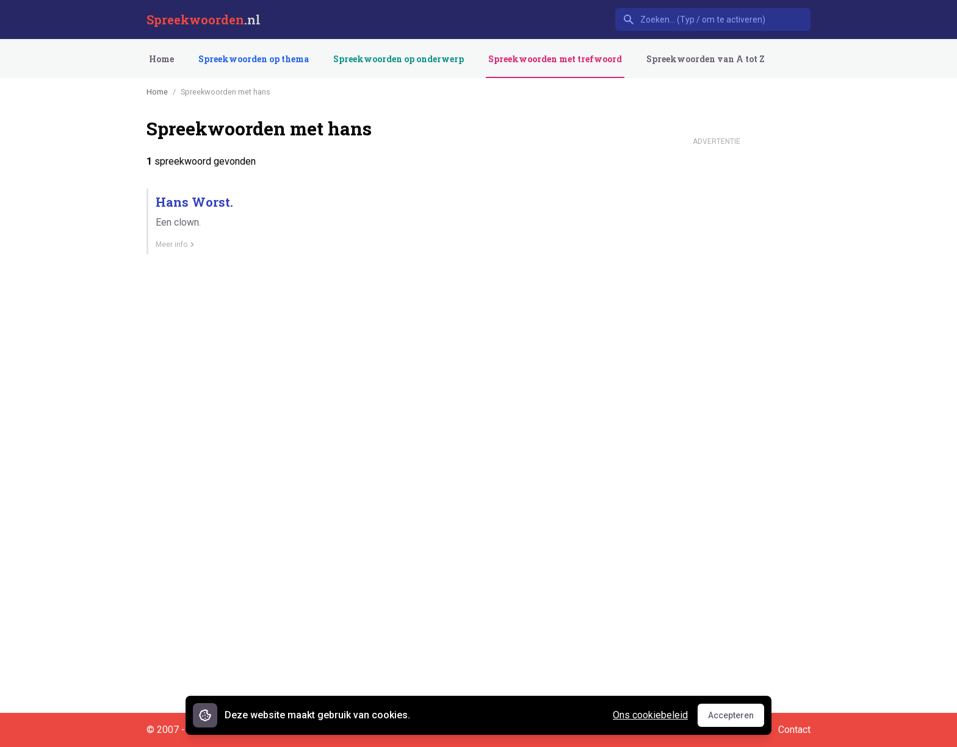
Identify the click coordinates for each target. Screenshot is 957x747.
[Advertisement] (716, 334)
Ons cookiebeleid (650, 715)
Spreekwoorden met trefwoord (555, 59)
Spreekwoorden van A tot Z (705, 59)
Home (161, 59)
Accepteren (736, 718)
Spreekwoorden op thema (253, 59)
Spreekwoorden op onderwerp (398, 59)
